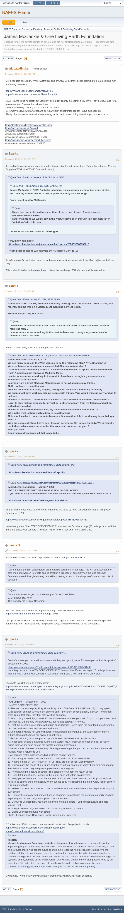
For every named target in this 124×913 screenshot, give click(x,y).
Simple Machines (26, 909)
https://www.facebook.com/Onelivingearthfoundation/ (38, 500)
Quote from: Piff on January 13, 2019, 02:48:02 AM (37, 186)
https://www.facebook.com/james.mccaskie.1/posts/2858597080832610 (48, 244)
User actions (112, 59)
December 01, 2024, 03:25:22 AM (19, 645)
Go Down (8, 59)
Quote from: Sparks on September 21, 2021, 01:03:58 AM (38, 653)
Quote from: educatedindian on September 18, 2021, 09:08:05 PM (42, 465)
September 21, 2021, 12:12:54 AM (20, 159)
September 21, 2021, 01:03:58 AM (20, 457)
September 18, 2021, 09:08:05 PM (20, 74)
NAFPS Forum (16, 12)
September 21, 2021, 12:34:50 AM (20, 291)
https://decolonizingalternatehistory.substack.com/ (28, 125)
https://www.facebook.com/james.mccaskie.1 (29, 91)
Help (94, 909)
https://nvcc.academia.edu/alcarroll (21, 128)
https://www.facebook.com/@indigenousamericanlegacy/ (35, 827)
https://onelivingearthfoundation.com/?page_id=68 (32, 613)
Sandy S (14, 545)
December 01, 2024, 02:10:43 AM (22, 551)
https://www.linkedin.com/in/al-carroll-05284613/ (28, 140)
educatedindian (18, 68)
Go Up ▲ (118, 909)
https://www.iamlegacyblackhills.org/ (25, 831)
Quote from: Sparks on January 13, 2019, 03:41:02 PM (37, 177)
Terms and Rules (105, 909)
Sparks (13, 153)
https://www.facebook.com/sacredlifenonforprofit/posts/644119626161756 (58, 483)
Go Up (6, 889)
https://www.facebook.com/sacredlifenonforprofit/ (31, 94)
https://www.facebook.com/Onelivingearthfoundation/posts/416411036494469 (46, 519)
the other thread (38, 270)
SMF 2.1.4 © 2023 (10, 909)
